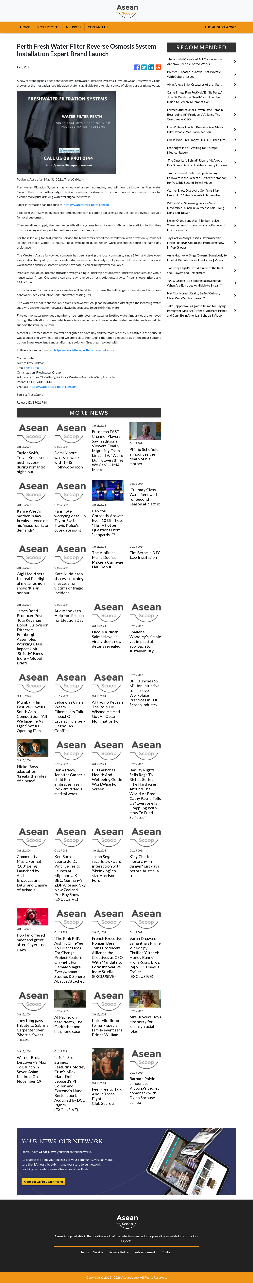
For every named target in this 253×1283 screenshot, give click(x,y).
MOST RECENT (48, 27)
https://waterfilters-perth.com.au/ (53, 386)
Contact (167, 1252)
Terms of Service (91, 1252)
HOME (25, 27)
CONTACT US (98, 27)
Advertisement (145, 1252)
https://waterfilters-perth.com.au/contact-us (84, 350)
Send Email (33, 367)
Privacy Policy (119, 1252)
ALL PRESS (73, 27)
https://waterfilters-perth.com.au (86, 204)
